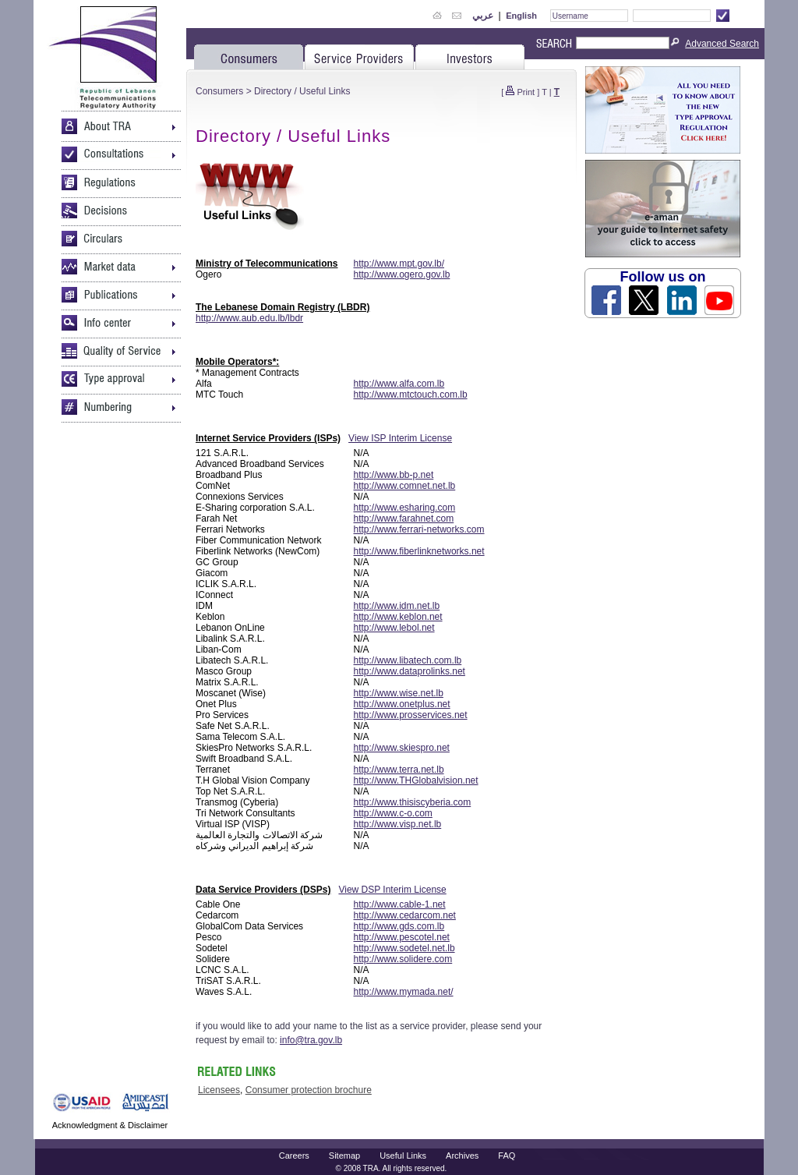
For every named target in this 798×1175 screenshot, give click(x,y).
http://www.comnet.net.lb (405, 485)
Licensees (219, 1090)
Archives (462, 1155)
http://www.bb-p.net (394, 474)
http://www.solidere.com (403, 959)
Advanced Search (722, 43)
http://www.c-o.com (393, 813)
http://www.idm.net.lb (397, 605)
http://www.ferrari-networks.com (419, 529)
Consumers (219, 91)
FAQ (506, 1155)
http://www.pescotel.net (402, 937)
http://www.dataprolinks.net (409, 671)
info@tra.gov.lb (311, 1040)
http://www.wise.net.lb (398, 693)
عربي (482, 15)
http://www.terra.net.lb (399, 769)
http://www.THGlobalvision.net (416, 780)
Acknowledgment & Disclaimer (110, 1125)
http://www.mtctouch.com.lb (411, 394)
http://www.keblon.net (398, 616)
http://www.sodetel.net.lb (404, 948)
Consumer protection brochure (308, 1090)
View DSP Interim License (392, 889)
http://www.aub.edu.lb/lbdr (249, 318)
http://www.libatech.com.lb (408, 660)
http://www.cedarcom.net (405, 915)
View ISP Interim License (400, 438)
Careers (294, 1155)
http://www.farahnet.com (404, 518)
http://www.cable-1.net (400, 904)
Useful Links (403, 1155)
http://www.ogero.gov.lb (402, 274)
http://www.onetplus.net (402, 704)
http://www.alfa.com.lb (399, 383)
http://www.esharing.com (405, 507)
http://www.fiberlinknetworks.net (419, 551)
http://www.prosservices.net (411, 715)
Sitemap (344, 1155)
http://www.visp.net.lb (398, 824)
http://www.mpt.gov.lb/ (399, 263)
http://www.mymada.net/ (404, 991)
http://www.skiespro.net (402, 747)
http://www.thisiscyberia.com (412, 802)
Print (526, 92)
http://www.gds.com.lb (399, 926)
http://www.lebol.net (394, 627)
